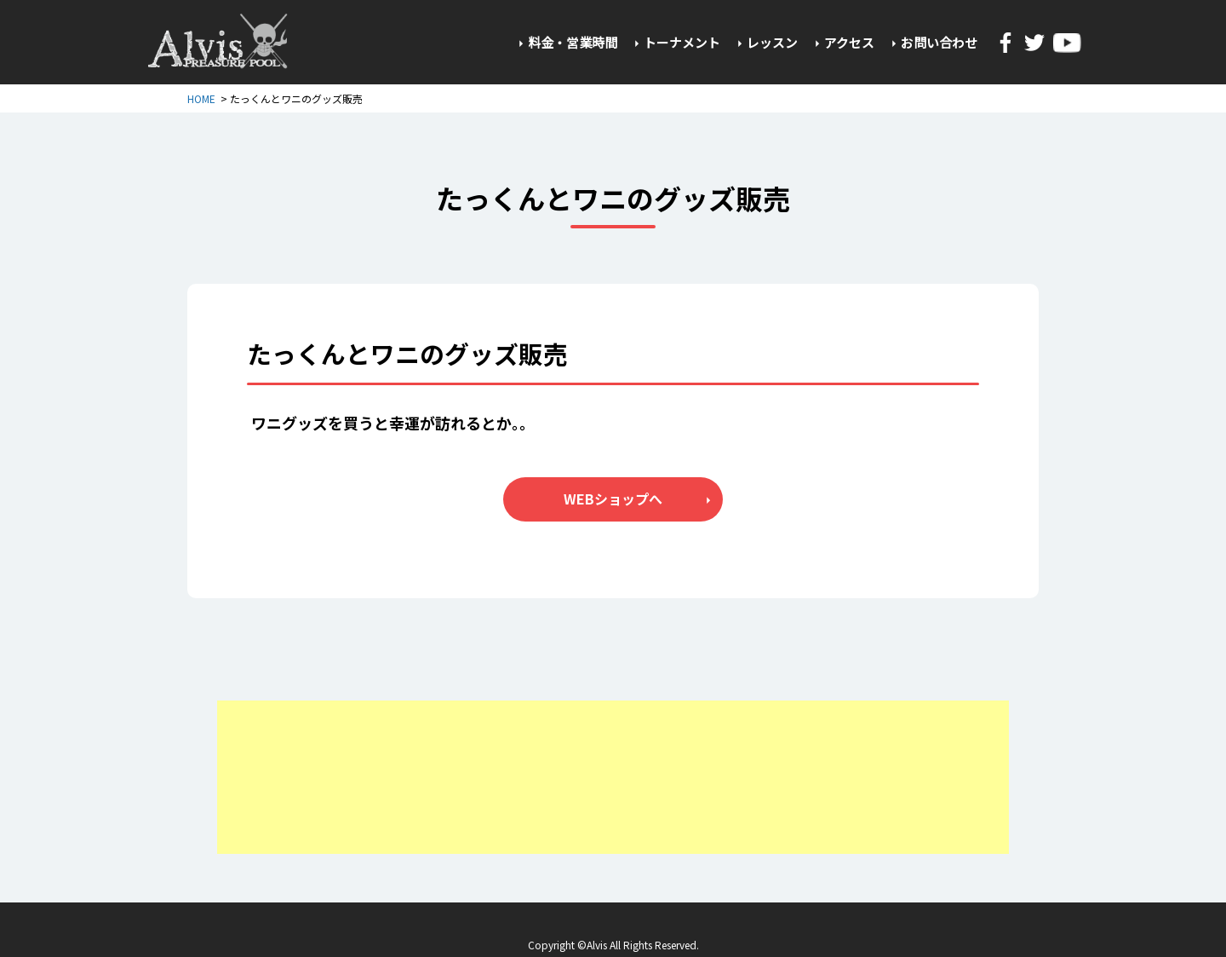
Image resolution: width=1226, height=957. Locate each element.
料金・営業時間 (572, 42)
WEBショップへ (613, 498)
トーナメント (682, 42)
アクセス (849, 42)
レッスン (772, 42)
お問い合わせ (939, 42)
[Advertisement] (613, 777)
